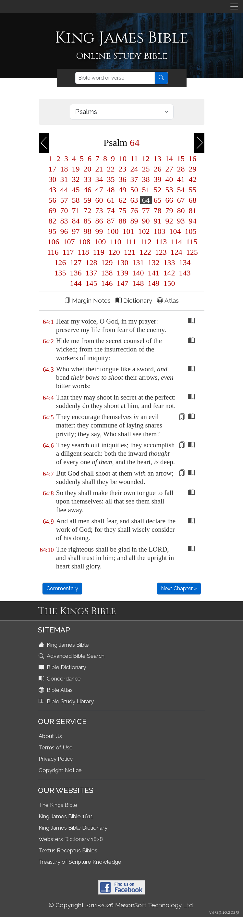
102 (144, 231)
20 (87, 169)
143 (184, 273)
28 (181, 169)
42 (192, 179)
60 (99, 200)
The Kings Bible (58, 805)
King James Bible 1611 (66, 816)
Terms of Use (56, 747)
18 (64, 169)
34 (99, 179)
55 (192, 189)
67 (181, 200)
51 (146, 189)
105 (190, 231)
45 (76, 189)
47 (99, 189)
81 (192, 210)
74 (111, 210)
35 (111, 179)
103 (159, 231)
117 (68, 252)
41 (181, 179)
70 (64, 210)
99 (99, 231)
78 (158, 210)
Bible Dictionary (63, 667)
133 (169, 262)
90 (146, 221)
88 (122, 221)
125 (191, 252)
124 (176, 252)
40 (169, 179)
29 (192, 169)
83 (64, 221)
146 (107, 283)
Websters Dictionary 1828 (71, 839)
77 (146, 210)
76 (134, 210)
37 (134, 179)
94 (192, 221)
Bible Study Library (67, 701)
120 (114, 252)
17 (52, 169)
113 (161, 241)
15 (181, 158)
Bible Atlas (56, 690)
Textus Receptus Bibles (68, 850)
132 (154, 262)
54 (181, 189)
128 (91, 262)
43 (52, 189)
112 (145, 241)
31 (64, 179)
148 (138, 283)
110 (115, 241)
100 (113, 231)
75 (122, 210)
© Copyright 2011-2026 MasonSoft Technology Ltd (121, 905)
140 (138, 273)
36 (122, 179)
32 (76, 179)
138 (107, 273)
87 (111, 221)
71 (76, 210)
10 (122, 158)
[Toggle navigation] (234, 6)
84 (76, 221)
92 (169, 221)
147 (122, 283)
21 (99, 169)
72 (87, 210)
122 (145, 252)
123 (161, 252)
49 (122, 189)
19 (76, 169)
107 (69, 241)
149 (154, 283)
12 (146, 158)
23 (122, 169)
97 (76, 231)
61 (111, 200)
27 (169, 169)
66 (169, 200)
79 (169, 210)
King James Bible (64, 645)
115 (190, 241)
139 (122, 273)
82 (52, 221)
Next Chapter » (179, 588)
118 (83, 252)
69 (52, 210)
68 (192, 200)
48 (111, 189)
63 (134, 200)
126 (60, 262)
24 (134, 169)
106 (53, 241)
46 (87, 189)
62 (122, 200)
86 (99, 221)
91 (158, 221)
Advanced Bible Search (72, 656)
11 (134, 158)
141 (154, 273)
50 (134, 189)
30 (52, 179)
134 (184, 262)
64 (146, 200)
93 (181, 221)
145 (91, 283)
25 (146, 169)
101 (128, 231)
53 (169, 189)
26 (158, 169)
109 (100, 241)
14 (169, 158)
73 (99, 210)
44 (64, 189)
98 (87, 231)
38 (146, 179)
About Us (50, 736)
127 (76, 262)
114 (176, 241)
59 (87, 200)
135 (60, 273)
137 (91, 273)
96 (64, 231)
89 (134, 221)
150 (168, 283)
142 (169, 273)
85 (87, 221)
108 (84, 241)
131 (138, 262)
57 (64, 200)
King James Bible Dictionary (73, 827)
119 (98, 252)
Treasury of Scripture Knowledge (80, 862)
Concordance (60, 678)
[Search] (115, 78)
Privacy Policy (56, 759)
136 (76, 273)
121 (130, 252)
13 (157, 158)
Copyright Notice (60, 770)
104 (175, 231)
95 (52, 231)
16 (191, 158)
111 (130, 241)
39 (158, 179)
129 (107, 262)
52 (158, 189)
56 (52, 200)
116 (52, 252)
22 (111, 169)
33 (87, 179)
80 (181, 210)
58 (76, 200)
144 (76, 283)
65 (158, 200)
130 (122, 262)
